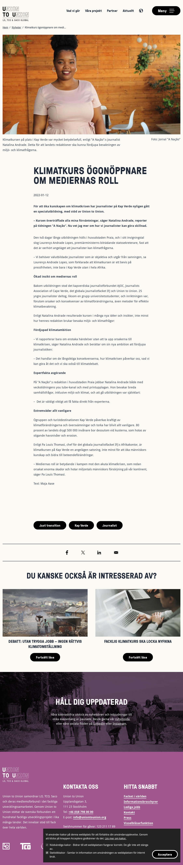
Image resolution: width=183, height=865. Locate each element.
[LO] (6, 846)
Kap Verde (81, 525)
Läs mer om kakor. (115, 838)
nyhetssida (122, 719)
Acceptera (165, 854)
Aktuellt (128, 10)
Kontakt (129, 812)
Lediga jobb (132, 807)
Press (127, 818)
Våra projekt (93, 10)
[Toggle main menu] (166, 10)
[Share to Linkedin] (99, 552)
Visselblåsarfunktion (138, 823)
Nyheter (16, 27)
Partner (112, 10)
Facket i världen (135, 796)
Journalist (109, 525)
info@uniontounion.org (89, 817)
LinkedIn (99, 723)
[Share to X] (83, 552)
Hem (5, 27)
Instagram (119, 723)
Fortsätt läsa (45, 657)
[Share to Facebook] (67, 552)
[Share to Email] (116, 552)
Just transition (49, 525)
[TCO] (25, 846)
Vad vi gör (73, 10)
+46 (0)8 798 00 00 (81, 812)
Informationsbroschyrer (141, 802)
